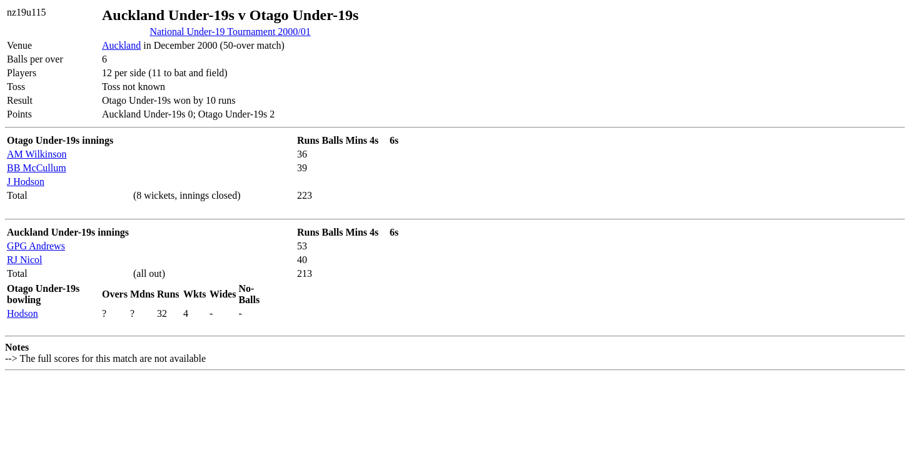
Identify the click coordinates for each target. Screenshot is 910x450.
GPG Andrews (36, 246)
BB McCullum (36, 167)
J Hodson (25, 181)
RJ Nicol (24, 259)
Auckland (121, 45)
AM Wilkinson (37, 154)
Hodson (22, 313)
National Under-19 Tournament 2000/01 (229, 31)
